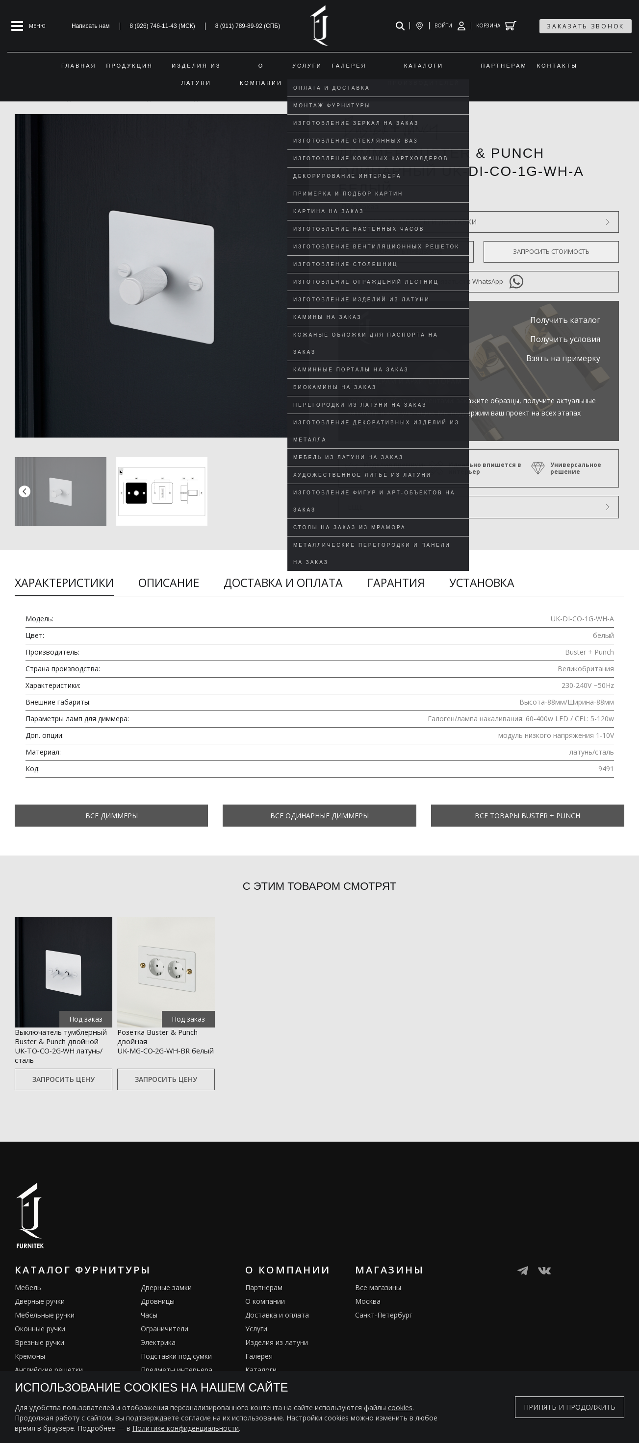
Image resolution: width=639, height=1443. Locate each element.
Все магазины (378, 1303)
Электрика (158, 1358)
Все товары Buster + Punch (527, 815)
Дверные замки (166, 1303)
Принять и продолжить (569, 1407)
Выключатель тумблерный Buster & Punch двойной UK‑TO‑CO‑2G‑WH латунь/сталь (63, 1052)
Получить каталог (565, 320)
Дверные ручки (40, 1316)
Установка (481, 582)
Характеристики (64, 582)
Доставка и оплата (283, 582)
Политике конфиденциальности (185, 1428)
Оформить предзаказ (406, 251)
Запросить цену (63, 1095)
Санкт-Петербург (383, 1330)
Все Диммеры (111, 815)
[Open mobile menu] (28, 26)
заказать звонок (585, 26)
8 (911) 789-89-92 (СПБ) (248, 26)
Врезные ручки (39, 1358)
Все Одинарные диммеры (319, 815)
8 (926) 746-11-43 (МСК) (162, 26)
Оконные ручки (40, 1344)
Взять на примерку (563, 358)
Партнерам (263, 1303)
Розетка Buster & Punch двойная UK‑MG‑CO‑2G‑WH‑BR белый (162, 1046)
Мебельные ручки (45, 1330)
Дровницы (158, 1316)
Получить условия (565, 339)
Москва (368, 1316)
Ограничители (164, 1344)
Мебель (28, 1303)
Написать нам (91, 26)
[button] (299, 491)
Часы (149, 1330)
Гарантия (396, 582)
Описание (168, 582)
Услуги (256, 1344)
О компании (265, 1316)
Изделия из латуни (276, 1358)
